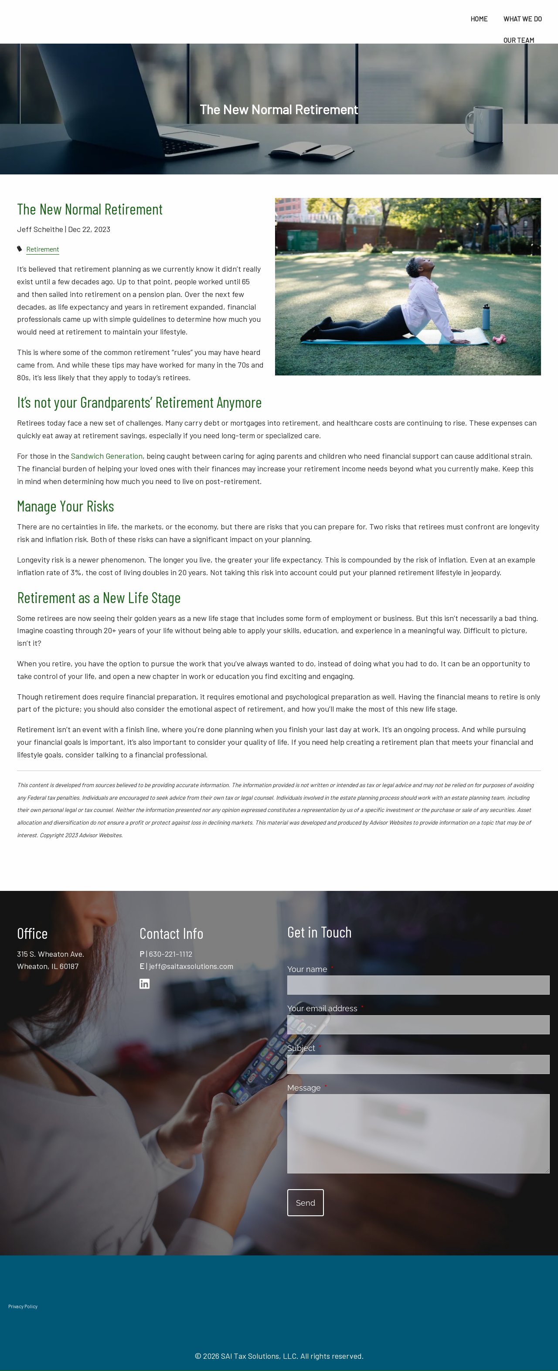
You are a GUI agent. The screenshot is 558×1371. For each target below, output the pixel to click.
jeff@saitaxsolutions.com (191, 966)
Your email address (361, 1008)
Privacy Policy (22, 1306)
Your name (346, 969)
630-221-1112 (170, 953)
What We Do (523, 19)
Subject (340, 1048)
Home (479, 19)
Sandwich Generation (107, 455)
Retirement (42, 249)
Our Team (519, 40)
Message (342, 1087)
